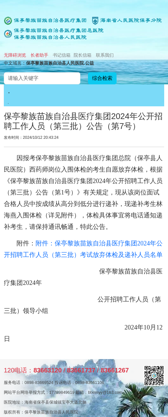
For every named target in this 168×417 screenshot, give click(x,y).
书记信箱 (62, 55)
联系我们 (105, 55)
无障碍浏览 (15, 55)
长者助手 (39, 55)
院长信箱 (82, 55)
